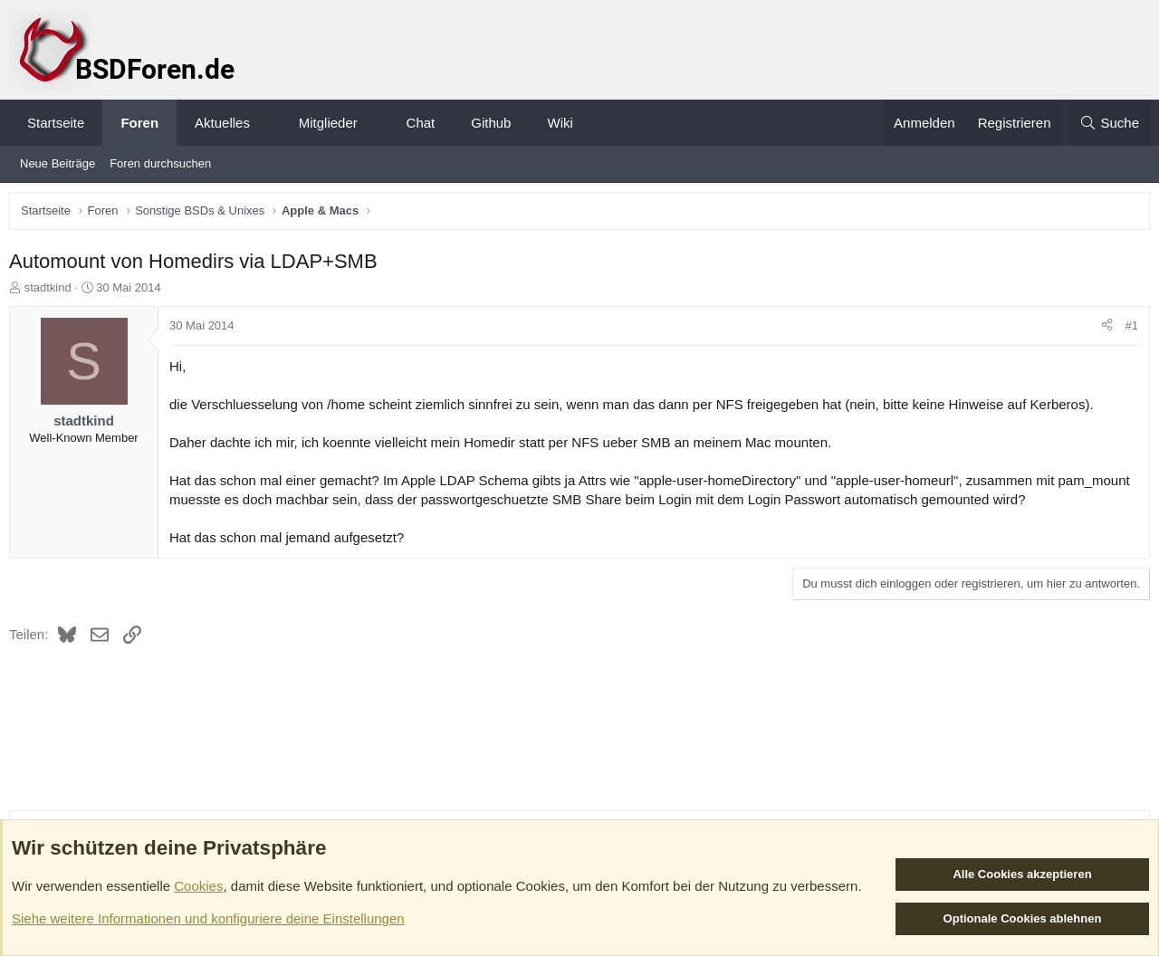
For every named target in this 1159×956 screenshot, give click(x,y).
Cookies (198, 886)
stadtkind (52, 292)
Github (491, 122)
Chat (421, 122)
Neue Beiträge (57, 163)
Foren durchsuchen (160, 163)
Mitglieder (328, 122)
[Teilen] (1102, 330)
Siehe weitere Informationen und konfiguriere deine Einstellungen (208, 918)
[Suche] (1109, 123)
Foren (139, 122)
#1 (1127, 330)
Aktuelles (222, 122)
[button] (266, 123)
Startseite (55, 122)
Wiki (559, 122)
